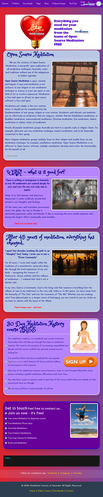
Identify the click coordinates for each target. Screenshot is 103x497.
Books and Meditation (17, 443)
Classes (5, 4)
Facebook (52, 473)
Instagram (65, 473)
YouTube (73, 4)
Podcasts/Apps (59, 4)
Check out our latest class (25, 224)
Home (32, 491)
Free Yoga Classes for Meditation (22, 438)
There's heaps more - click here (27, 308)
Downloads (28, 4)
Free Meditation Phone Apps (20, 423)
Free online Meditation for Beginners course (27, 418)
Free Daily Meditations (17, 428)
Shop (46, 4)
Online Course (44, 491)
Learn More (12, 156)
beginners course (15, 362)
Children (15, 4)
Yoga (38, 4)
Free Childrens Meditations (19, 433)
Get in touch (16, 408)
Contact (70, 491)
